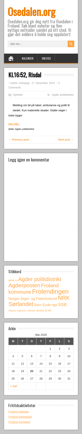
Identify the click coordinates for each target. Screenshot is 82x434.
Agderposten (24, 285)
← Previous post (18, 139)
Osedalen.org (31, 11)
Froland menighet (19, 422)
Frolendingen (50, 291)
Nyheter (18, 94)
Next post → (66, 139)
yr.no (48, 310)
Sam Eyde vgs (45, 305)
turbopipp (24, 83)
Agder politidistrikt (63, 94)
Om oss (46, 58)
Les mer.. (14, 123)
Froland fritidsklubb (20, 416)
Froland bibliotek (18, 411)
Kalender (27, 58)
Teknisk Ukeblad (35, 310)
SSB (62, 304)
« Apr (13, 386)
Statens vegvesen (17, 310)
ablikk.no (12, 280)
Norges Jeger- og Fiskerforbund (32, 299)
